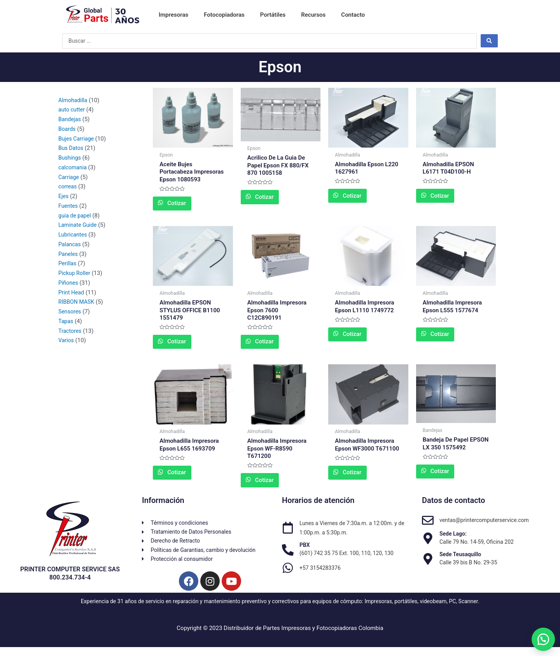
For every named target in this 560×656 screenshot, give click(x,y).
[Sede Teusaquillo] (428, 565)
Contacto (353, 14)
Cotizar (186, 204)
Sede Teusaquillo (460, 560)
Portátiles (273, 14)
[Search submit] (489, 40)
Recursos (313, 14)
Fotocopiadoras (224, 14)
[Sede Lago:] (428, 544)
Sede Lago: (453, 539)
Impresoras (173, 14)
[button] (540, 636)
